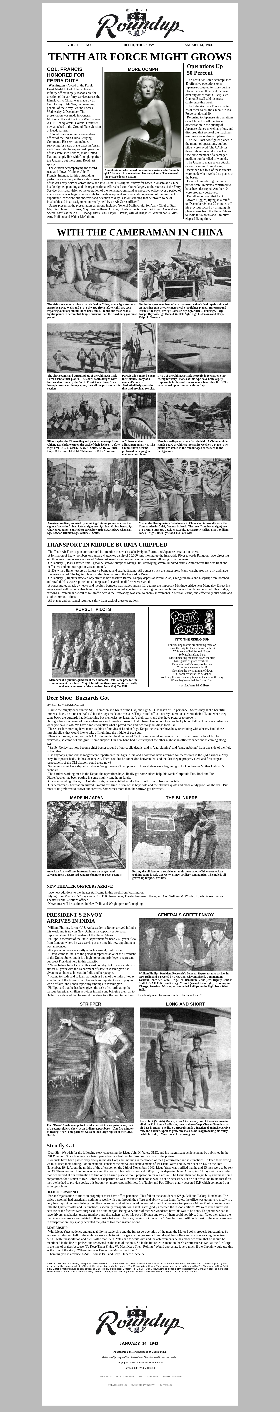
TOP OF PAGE (104, 1376)
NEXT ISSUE (165, 1385)
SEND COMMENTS (172, 1376)
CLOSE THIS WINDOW (142, 1385)
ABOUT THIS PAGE (148, 1376)
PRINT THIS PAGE (125, 1376)
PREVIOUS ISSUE (117, 1385)
